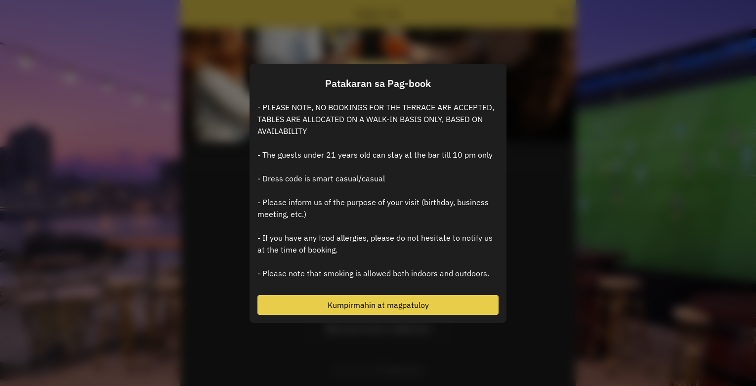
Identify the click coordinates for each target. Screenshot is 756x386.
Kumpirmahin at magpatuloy (378, 305)
